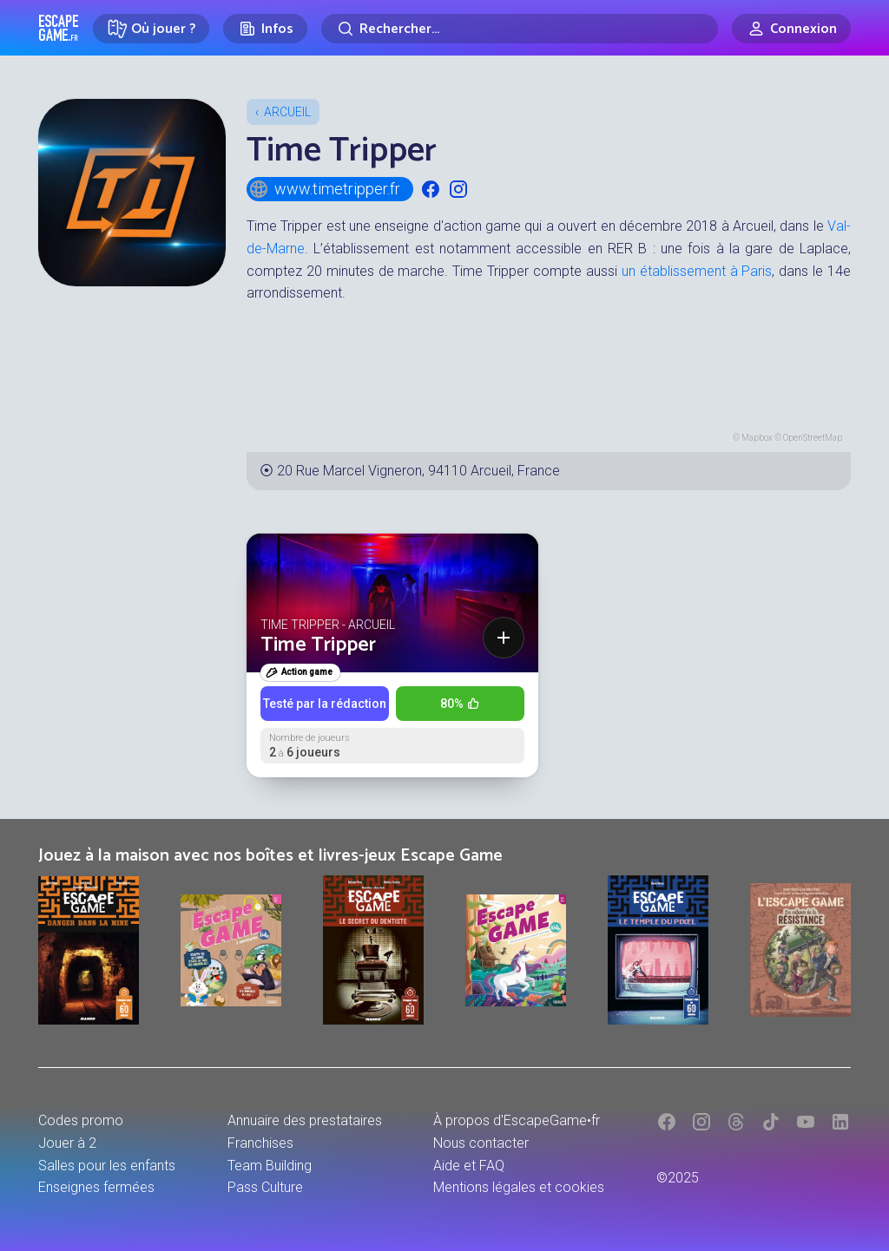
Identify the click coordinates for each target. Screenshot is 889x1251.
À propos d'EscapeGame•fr (516, 1120)
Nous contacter (481, 1143)
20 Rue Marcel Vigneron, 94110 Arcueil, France (418, 470)
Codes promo (80, 1120)
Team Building (269, 1165)
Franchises (260, 1143)
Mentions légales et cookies (518, 1187)
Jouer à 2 (67, 1143)
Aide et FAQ (468, 1165)
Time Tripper (318, 645)
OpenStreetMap (812, 437)
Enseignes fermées (96, 1187)
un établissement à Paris (697, 271)
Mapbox (757, 437)
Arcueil (287, 112)
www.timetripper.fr (324, 189)
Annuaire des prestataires (304, 1120)
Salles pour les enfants (106, 1165)
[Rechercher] (519, 28)
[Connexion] (791, 28)
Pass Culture (265, 1187)
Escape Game (58, 28)
